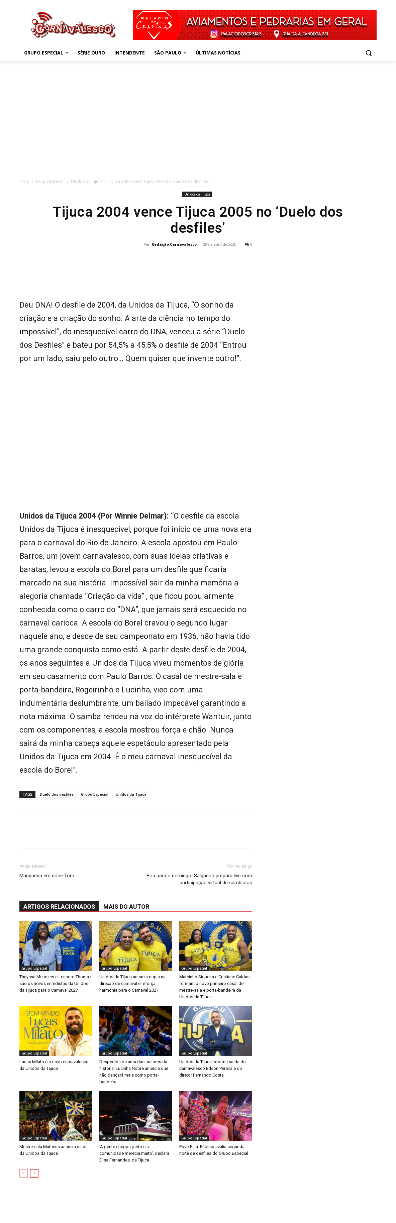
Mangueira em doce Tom (46, 876)
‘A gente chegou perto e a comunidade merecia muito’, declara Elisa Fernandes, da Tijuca (134, 1153)
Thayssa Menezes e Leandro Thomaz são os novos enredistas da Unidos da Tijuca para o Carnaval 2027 (55, 983)
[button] (369, 53)
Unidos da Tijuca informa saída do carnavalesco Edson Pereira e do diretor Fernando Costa (212, 1068)
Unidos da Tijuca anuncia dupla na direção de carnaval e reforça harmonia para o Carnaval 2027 (132, 983)
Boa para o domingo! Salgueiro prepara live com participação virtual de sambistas (199, 879)
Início (24, 181)
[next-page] (34, 1173)
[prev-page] (23, 1173)
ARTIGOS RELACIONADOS (59, 906)
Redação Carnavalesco (174, 244)
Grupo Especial (50, 181)
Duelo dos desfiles (57, 794)
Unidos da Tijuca (87, 181)
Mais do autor (126, 906)
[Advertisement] (198, 117)
